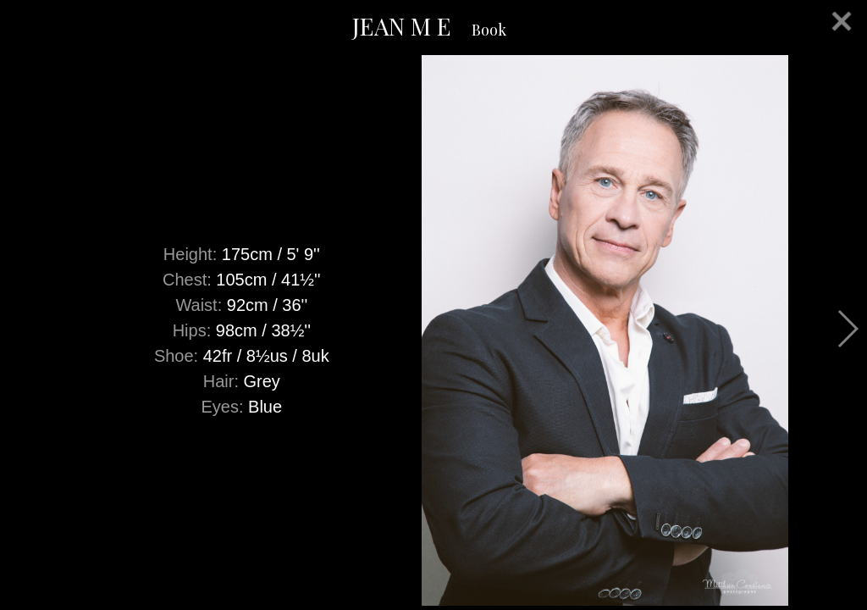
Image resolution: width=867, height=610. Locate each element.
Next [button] (847, 328)
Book (489, 29)
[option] (433, 330)
